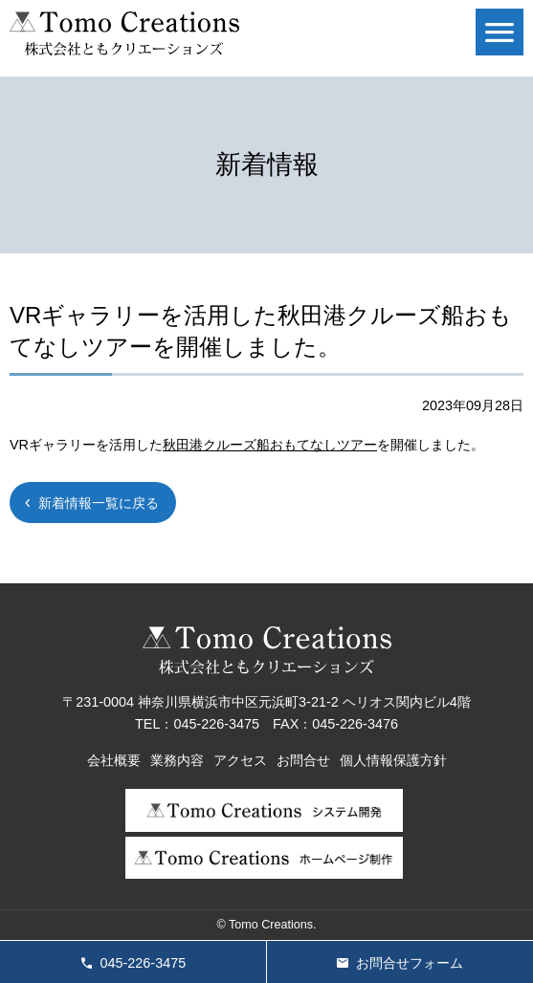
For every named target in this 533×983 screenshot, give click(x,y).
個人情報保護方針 (393, 760)
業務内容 (177, 760)
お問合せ (303, 760)
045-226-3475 (143, 963)
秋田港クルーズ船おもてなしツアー (270, 444)
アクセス (240, 760)
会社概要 (114, 760)
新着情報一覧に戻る (98, 503)
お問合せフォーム (409, 963)
